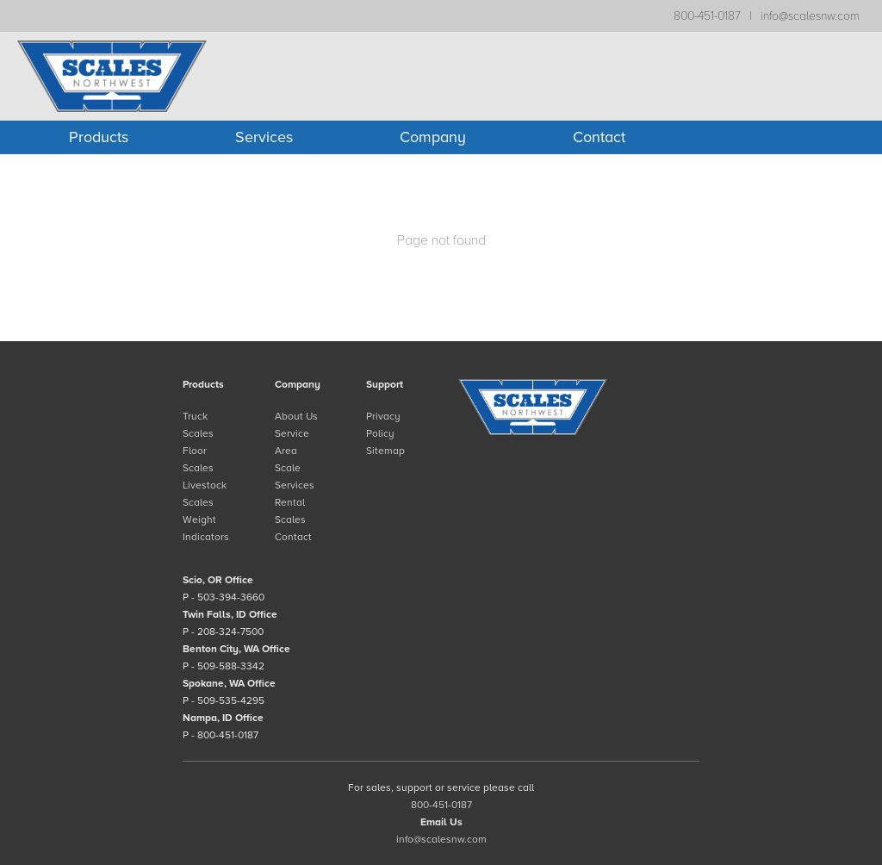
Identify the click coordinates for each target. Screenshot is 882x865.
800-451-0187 (707, 16)
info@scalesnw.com (810, 16)
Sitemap (385, 451)
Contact (599, 137)
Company (433, 137)
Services (264, 137)
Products (98, 137)
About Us (296, 416)
